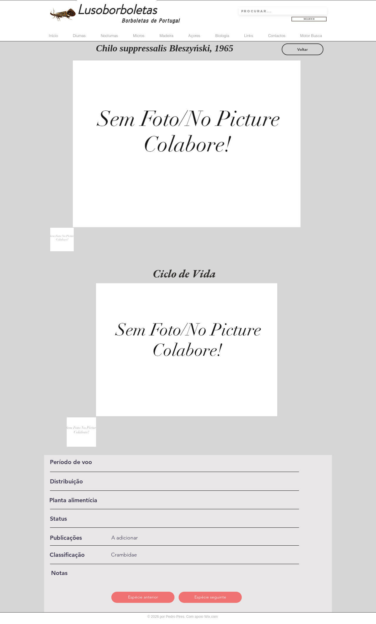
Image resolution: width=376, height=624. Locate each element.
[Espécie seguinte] (210, 597)
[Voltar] (302, 49)
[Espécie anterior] (142, 597)
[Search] (309, 19)
